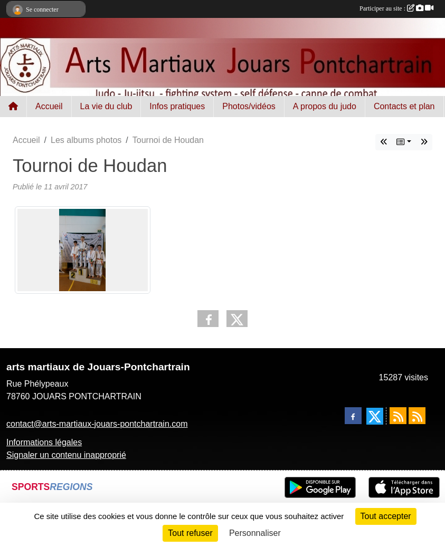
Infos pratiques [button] (177, 106)
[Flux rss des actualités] (398, 415)
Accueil (49, 106)
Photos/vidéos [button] (249, 106)
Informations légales (44, 442)
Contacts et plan (404, 106)
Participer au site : (396, 8)
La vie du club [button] (106, 106)
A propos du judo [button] (324, 106)
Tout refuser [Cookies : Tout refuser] (190, 533)
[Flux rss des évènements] (417, 415)
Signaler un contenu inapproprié (66, 454)
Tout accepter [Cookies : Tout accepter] (386, 516)
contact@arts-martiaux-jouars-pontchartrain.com (96, 423)
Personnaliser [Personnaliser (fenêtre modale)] (255, 533)
